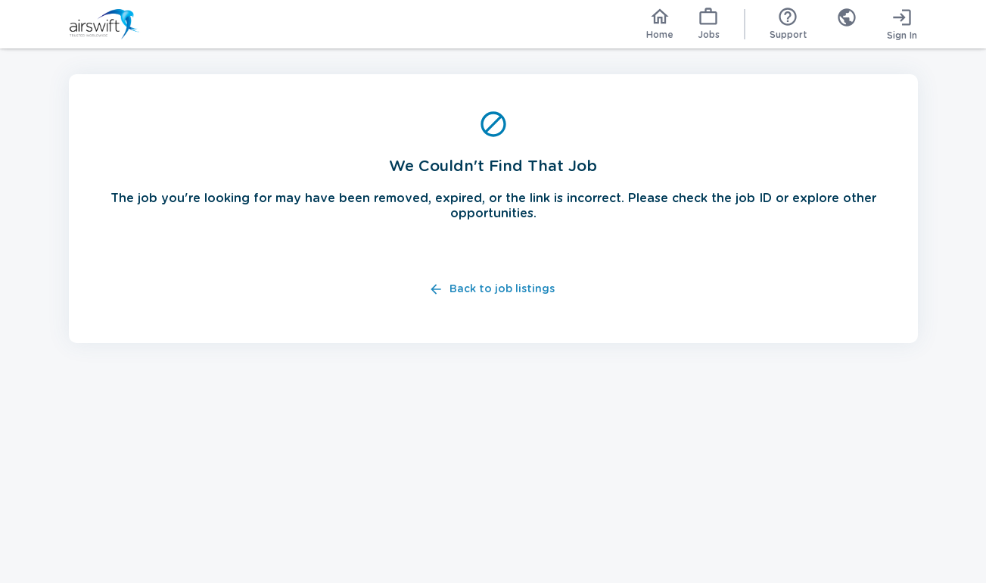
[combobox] (847, 24)
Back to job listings (493, 290)
